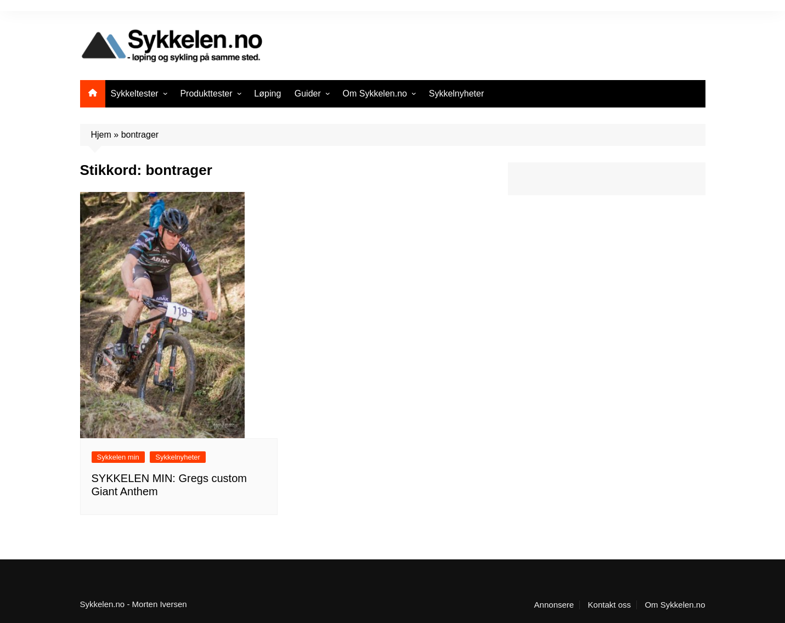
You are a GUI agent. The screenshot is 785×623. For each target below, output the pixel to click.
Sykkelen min (118, 457)
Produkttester (206, 93)
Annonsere (554, 605)
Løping (267, 93)
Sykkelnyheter (456, 93)
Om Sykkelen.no (375, 93)
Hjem (101, 134)
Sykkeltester (135, 93)
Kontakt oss (609, 605)
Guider (308, 93)
